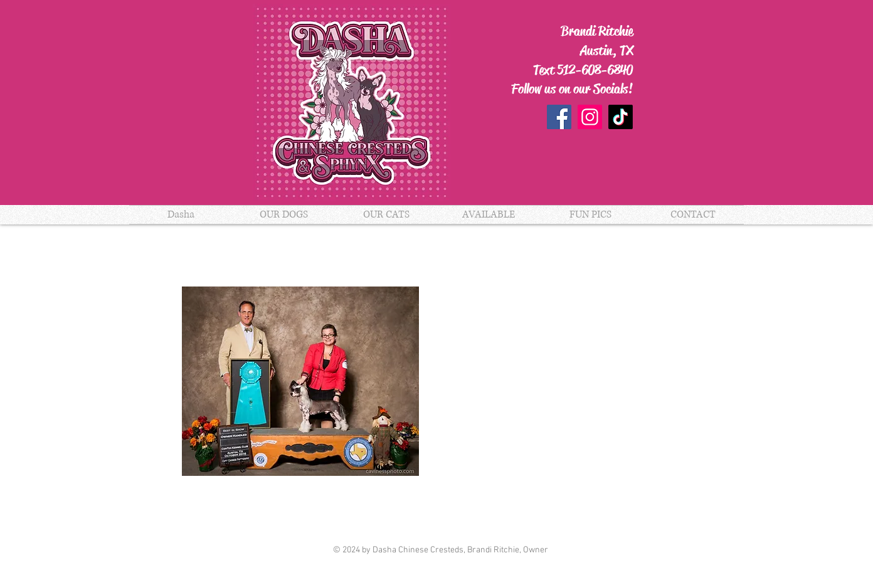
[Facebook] (559, 117)
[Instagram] (590, 117)
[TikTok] (620, 117)
